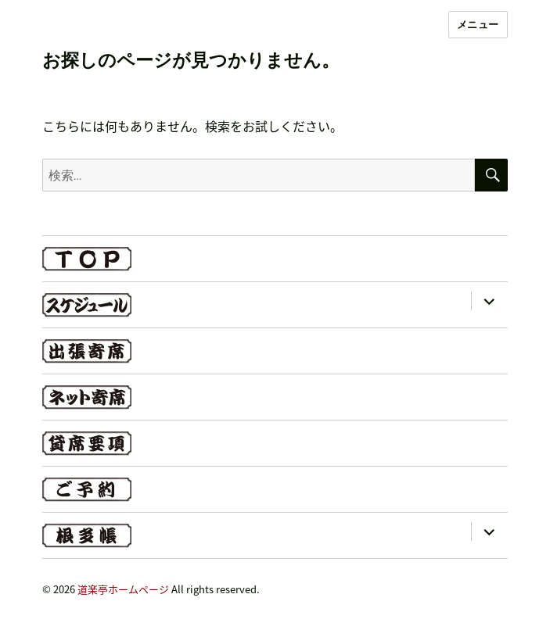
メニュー (478, 24)
